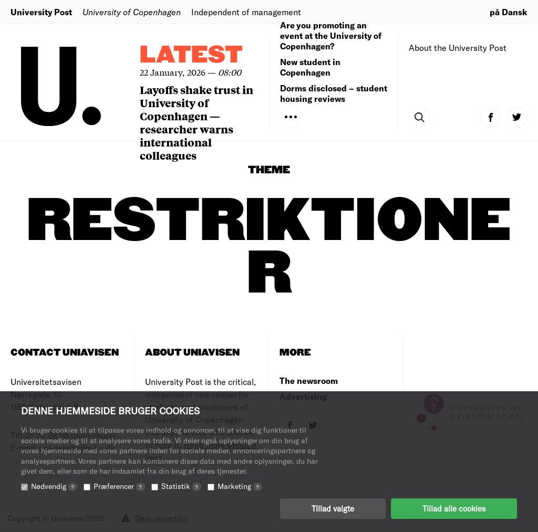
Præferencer (119, 486)
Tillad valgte (333, 508)
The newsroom (309, 380)
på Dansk (508, 12)
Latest (191, 55)
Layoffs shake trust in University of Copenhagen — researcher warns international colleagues (196, 122)
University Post (41, 12)
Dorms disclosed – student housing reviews (333, 93)
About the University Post (457, 48)
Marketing (240, 486)
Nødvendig (54, 486)
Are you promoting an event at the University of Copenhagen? (330, 35)
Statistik (181, 486)
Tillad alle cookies (453, 508)
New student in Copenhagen (310, 67)
